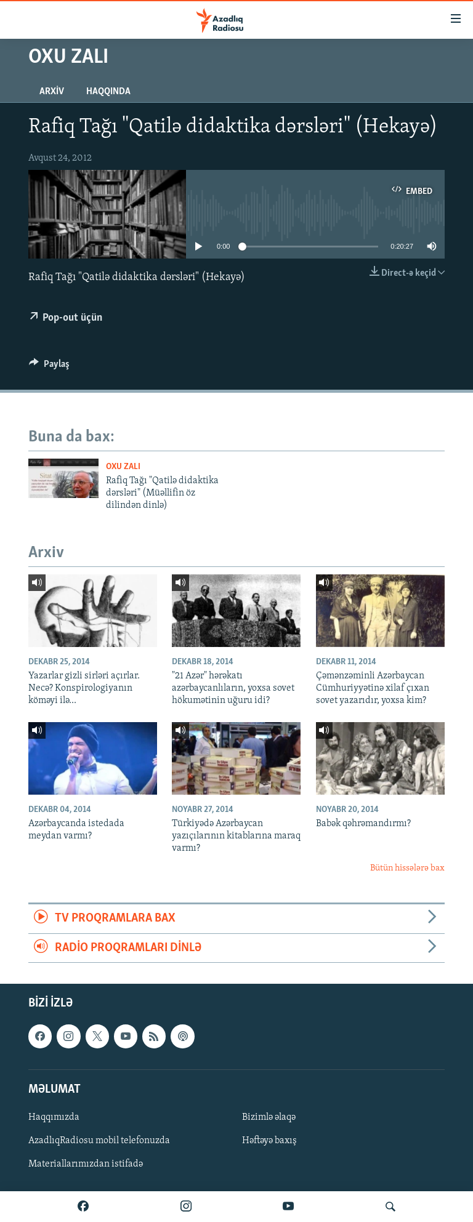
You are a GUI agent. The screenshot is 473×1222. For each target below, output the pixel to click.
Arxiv (51, 92)
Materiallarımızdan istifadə (85, 1164)
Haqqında (108, 92)
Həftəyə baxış (269, 1141)
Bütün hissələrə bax (407, 868)
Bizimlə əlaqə (269, 1117)
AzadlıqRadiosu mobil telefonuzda (99, 1141)
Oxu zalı (123, 467)
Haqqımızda (53, 1117)
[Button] (49, 367)
